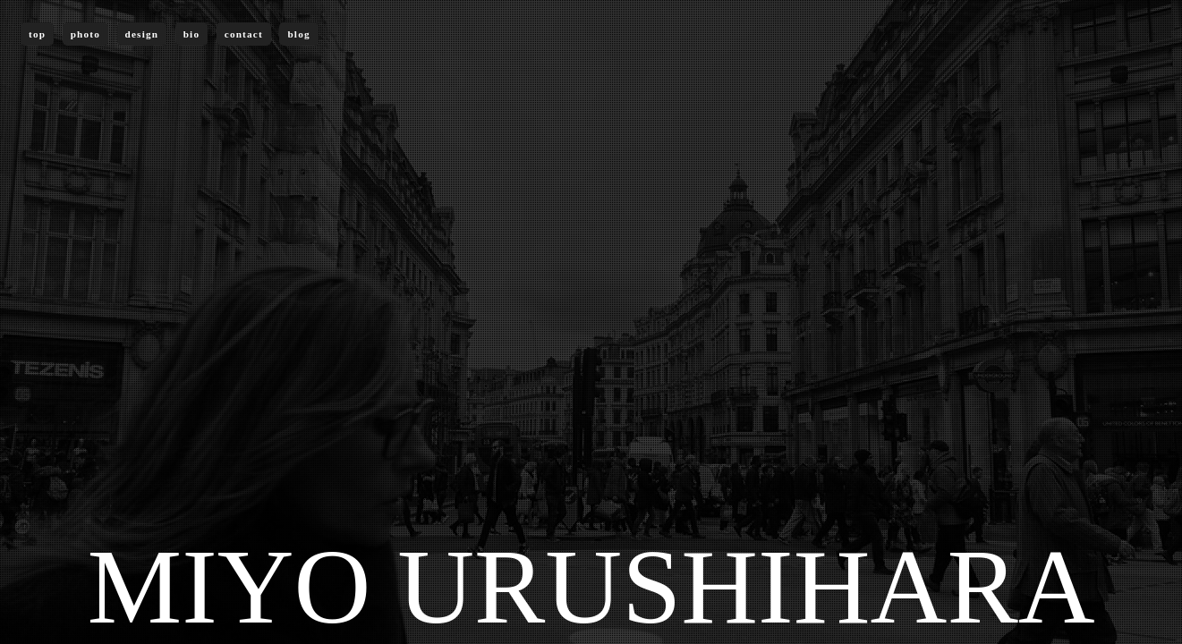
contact (244, 34)
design (142, 34)
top (37, 34)
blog (298, 34)
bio (191, 34)
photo (85, 34)
